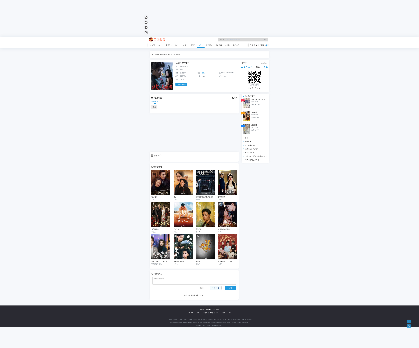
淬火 (175, 197)
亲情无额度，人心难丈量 (159, 261)
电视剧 (169, 45)
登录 (252, 45)
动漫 (185, 45)
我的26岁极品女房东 (258, 99)
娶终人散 (199, 229)
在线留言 (201, 309)
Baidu (197, 312)
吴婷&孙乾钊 (184, 66)
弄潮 (246, 138)
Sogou (224, 312)
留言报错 (209, 45)
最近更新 (219, 45)
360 (217, 312)
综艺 (177, 45)
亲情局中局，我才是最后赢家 (227, 261)
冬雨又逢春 (221, 197)
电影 (160, 45)
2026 (203, 76)
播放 (181, 84)
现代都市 (164, 54)
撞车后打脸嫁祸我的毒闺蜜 (204, 197)
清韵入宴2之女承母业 (252, 160)
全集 (154, 107)
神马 (230, 312)
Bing (211, 312)
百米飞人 (176, 229)
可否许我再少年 (250, 145)
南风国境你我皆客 (224, 229)
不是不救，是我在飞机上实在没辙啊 (257, 156)
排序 (234, 98)
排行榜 (227, 45)
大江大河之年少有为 (251, 149)
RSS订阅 (190, 312)
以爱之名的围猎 (182, 63)
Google (205, 312)
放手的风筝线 (249, 152)
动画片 (193, 45)
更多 (183, 79)
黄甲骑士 (199, 261)
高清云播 (154, 101)
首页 (152, 45)
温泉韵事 (254, 125)
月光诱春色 (155, 229)
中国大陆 (183, 76)
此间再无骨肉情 (179, 261)
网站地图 (236, 45)
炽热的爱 (254, 112)
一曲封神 (248, 141)
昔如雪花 (154, 197)
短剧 (200, 45)
